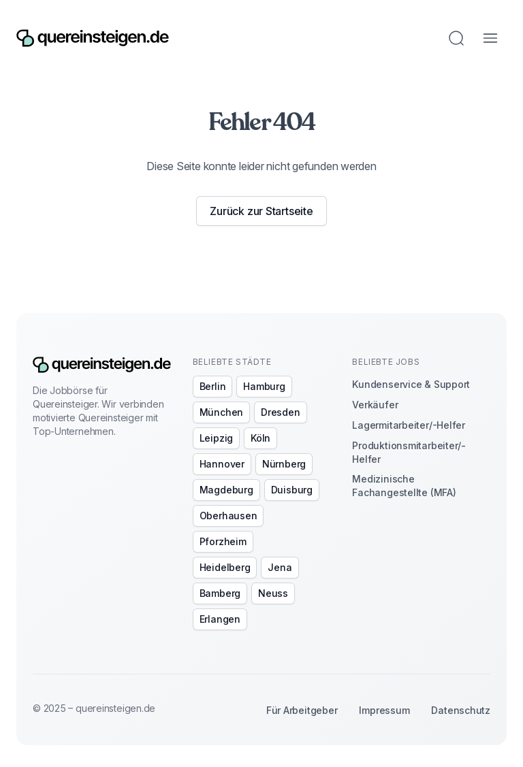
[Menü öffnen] (490, 38)
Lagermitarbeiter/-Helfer (408, 425)
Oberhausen (228, 515)
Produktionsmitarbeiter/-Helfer (409, 452)
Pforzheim (223, 541)
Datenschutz (460, 710)
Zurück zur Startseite (261, 211)
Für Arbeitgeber (302, 710)
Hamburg (264, 386)
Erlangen (220, 619)
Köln (260, 438)
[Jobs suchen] (456, 38)
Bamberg (220, 593)
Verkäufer (375, 404)
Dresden (280, 412)
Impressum (384, 710)
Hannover (222, 464)
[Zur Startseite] (92, 38)
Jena (279, 567)
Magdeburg (226, 489)
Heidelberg (225, 567)
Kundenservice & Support (411, 384)
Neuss (273, 593)
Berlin (213, 386)
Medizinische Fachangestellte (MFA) (404, 485)
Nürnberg (284, 464)
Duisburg (292, 489)
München (221, 412)
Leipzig (216, 438)
